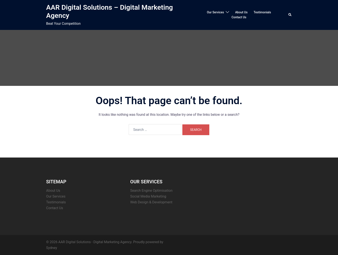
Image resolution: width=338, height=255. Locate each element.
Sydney (51, 248)
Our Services (215, 12)
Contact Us (239, 17)
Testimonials (262, 12)
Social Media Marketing (148, 196)
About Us (241, 12)
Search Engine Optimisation (151, 191)
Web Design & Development (151, 202)
